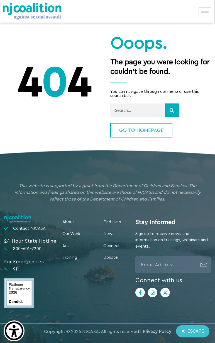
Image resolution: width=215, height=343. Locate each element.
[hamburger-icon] (205, 11)
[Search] (172, 110)
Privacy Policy (157, 331)
